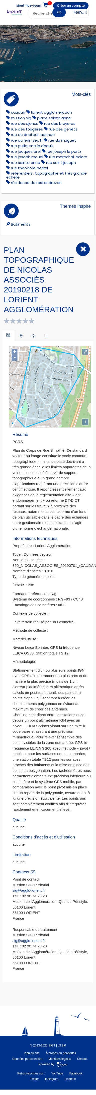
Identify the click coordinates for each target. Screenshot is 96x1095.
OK (59, 12)
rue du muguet (62, 140)
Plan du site (32, 1053)
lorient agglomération (51, 112)
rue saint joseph (61, 162)
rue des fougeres (27, 129)
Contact (82, 1059)
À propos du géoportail (61, 1053)
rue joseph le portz (64, 151)
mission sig (21, 118)
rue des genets (63, 129)
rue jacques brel (26, 151)
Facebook (76, 1073)
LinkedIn (70, 1079)
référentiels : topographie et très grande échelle (46, 175)
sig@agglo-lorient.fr (28, 890)
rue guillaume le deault (32, 145)
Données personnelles (27, 1059)
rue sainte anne (25, 162)
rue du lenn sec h (26, 140)
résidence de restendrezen (36, 182)
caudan (18, 112)
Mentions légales (59, 1059)
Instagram (51, 1079)
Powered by (53, 1064)
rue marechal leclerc (68, 156)
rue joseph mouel (27, 156)
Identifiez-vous (28, 5)
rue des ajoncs (24, 123)
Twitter (34, 1079)
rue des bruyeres (59, 123)
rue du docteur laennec (33, 134)
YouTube (57, 1073)
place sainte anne (54, 118)
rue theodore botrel (29, 168)
